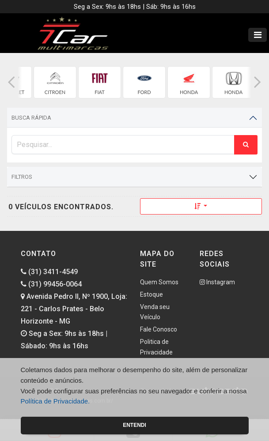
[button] (11, 82)
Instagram (217, 282)
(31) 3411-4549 (49, 272)
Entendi (134, 425)
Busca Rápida (31, 117)
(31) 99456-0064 (51, 284)
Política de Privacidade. (55, 401)
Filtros (21, 176)
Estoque (151, 294)
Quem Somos (159, 282)
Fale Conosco (158, 329)
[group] (55, 82)
